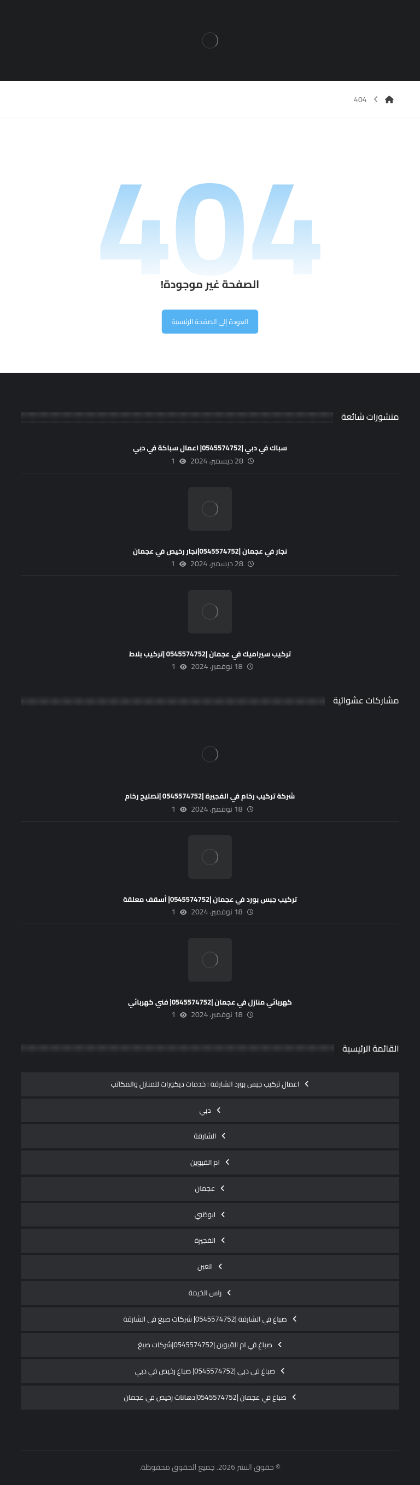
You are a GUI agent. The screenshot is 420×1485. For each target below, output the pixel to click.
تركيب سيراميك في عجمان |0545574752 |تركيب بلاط (210, 653)
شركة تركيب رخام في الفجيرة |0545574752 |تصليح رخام (210, 795)
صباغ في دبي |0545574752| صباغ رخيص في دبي (205, 1370)
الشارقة (205, 1135)
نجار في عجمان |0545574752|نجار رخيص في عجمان (210, 550)
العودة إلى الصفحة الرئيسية (210, 321)
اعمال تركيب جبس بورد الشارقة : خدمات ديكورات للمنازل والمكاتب (205, 1083)
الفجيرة (205, 1240)
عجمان (205, 1188)
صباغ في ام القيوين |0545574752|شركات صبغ (205, 1344)
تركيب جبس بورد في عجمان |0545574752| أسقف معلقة (210, 899)
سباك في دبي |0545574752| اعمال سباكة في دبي (210, 447)
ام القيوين (205, 1162)
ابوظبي (205, 1214)
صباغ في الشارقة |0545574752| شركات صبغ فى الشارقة (205, 1318)
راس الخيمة (205, 1292)
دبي (205, 1110)
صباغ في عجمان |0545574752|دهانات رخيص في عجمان (205, 1397)
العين (205, 1266)
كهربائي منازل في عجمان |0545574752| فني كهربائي (210, 1001)
